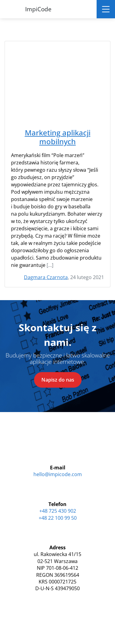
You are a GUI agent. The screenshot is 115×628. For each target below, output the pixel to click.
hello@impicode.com (57, 474)
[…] (50, 265)
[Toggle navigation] (106, 9)
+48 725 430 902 (57, 511)
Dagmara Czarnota (46, 277)
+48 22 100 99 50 (58, 518)
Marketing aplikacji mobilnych (57, 137)
